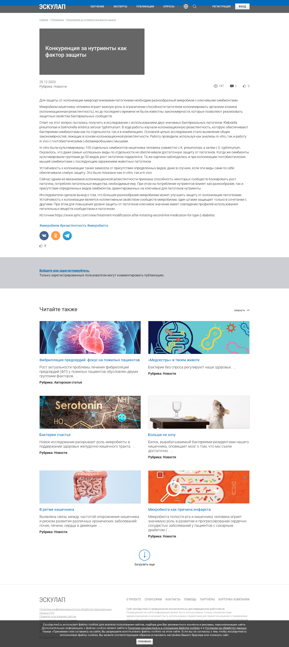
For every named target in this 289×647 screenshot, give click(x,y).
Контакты (173, 599)
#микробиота (97, 225)
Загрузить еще (144, 564)
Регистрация (221, 6)
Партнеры (207, 599)
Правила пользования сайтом (57, 616)
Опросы (168, 6)
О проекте (133, 599)
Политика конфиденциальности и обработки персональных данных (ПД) (75, 611)
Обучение (97, 6)
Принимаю (144, 641)
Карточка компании (234, 599)
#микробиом (49, 225)
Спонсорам (153, 599)
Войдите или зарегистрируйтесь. (64, 270)
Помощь (190, 599)
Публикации (145, 6)
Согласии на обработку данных (225, 628)
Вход (242, 6)
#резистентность (73, 225)
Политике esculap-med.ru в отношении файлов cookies (164, 628)
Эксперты (120, 6)
